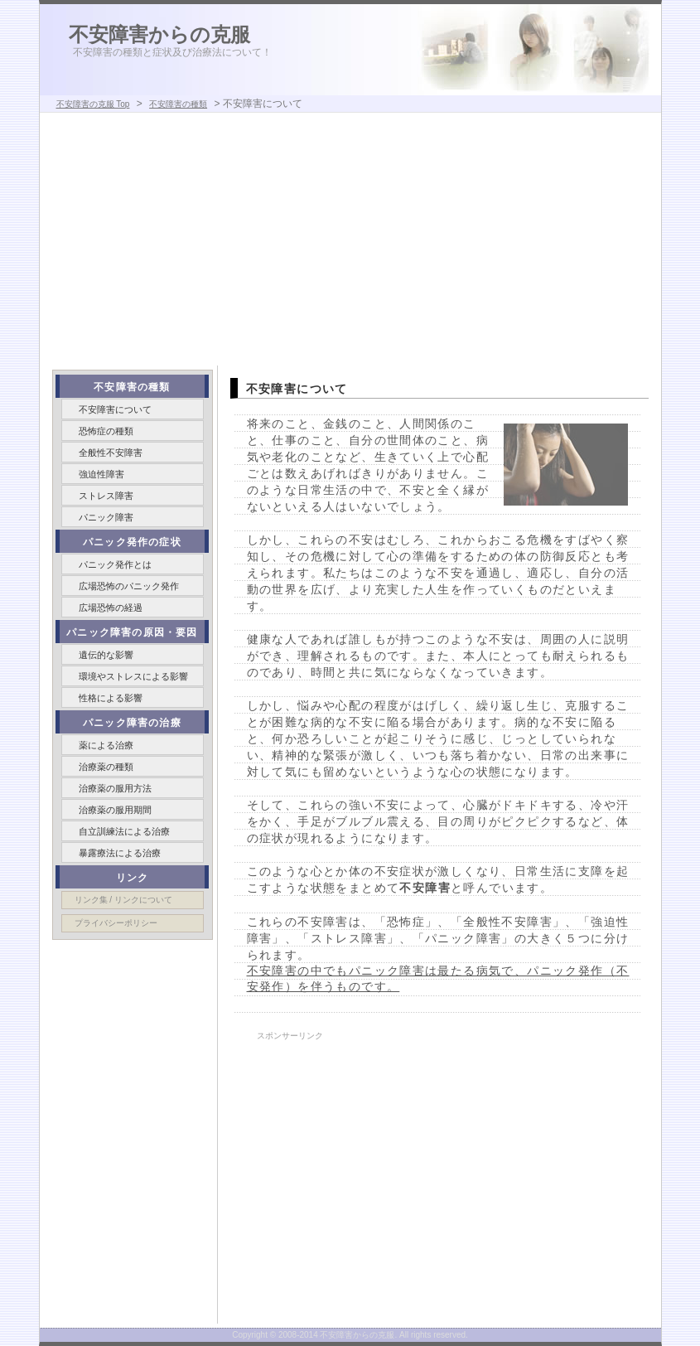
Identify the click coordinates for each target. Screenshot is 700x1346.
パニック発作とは (115, 564)
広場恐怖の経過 (110, 607)
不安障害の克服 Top (93, 104)
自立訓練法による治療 (124, 831)
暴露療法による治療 (120, 853)
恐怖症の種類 (106, 431)
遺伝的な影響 (106, 655)
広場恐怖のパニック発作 (129, 586)
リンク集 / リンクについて (123, 899)
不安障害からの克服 (159, 34)
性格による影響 (110, 698)
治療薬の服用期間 (115, 810)
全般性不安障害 (110, 453)
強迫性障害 (101, 474)
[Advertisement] (350, 241)
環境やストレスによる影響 (133, 676)
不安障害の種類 (178, 104)
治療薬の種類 (106, 767)
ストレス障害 (106, 496)
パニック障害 (106, 517)
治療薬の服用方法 (115, 788)
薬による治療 (106, 745)
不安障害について (115, 409)
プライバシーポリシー (116, 922)
